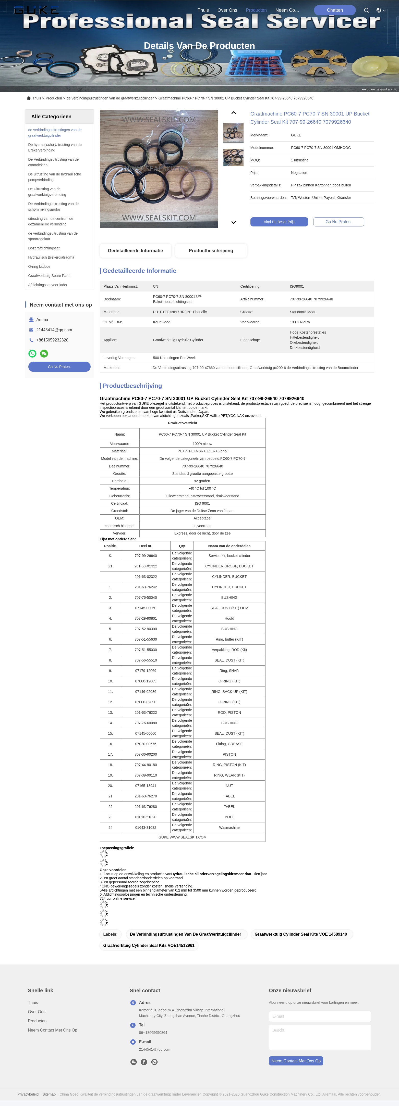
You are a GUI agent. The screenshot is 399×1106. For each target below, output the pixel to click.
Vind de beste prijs (283, 222)
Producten (54, 98)
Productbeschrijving (211, 250)
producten (256, 10)
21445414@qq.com (54, 330)
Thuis (203, 10)
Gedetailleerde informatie (135, 250)
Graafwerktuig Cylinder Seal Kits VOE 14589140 (301, 934)
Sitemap (49, 1094)
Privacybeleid (28, 1094)
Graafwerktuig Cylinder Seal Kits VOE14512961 (149, 945)
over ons (227, 10)
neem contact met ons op (287, 10)
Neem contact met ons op (52, 1030)
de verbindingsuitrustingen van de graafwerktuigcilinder (110, 98)
